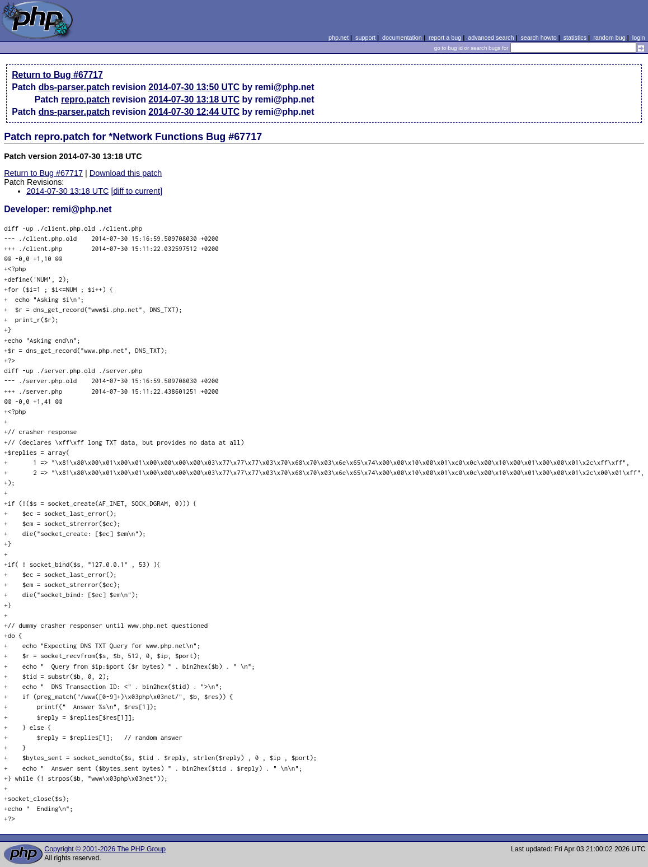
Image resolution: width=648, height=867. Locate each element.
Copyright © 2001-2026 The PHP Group (105, 849)
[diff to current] (136, 191)
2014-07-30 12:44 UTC (194, 111)
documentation (402, 37)
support (365, 37)
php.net (338, 37)
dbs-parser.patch (74, 87)
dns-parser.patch (74, 111)
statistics (575, 37)
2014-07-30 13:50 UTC (194, 87)
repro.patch (85, 99)
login (638, 37)
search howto (538, 37)
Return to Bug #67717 (57, 75)
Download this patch (126, 173)
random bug (609, 37)
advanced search (491, 37)
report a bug (445, 37)
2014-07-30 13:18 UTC (194, 99)
